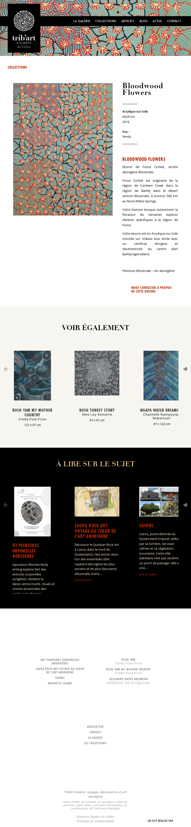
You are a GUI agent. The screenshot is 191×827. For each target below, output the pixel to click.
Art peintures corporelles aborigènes (24, 551)
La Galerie (81, 21)
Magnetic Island (60, 683)
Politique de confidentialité (95, 821)
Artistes (128, 21)
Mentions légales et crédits (95, 817)
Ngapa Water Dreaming (161, 410)
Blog (144, 21)
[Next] (185, 369)
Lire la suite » (84, 580)
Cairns (146, 525)
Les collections (95, 743)
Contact (174, 21)
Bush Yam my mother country (32, 412)
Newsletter (95, 727)
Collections (105, 21)
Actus (157, 21)
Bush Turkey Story (97, 410)
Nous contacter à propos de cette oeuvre (151, 289)
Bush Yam (128, 661)
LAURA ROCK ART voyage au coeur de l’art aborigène (95, 531)
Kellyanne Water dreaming (128, 680)
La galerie (95, 738)
